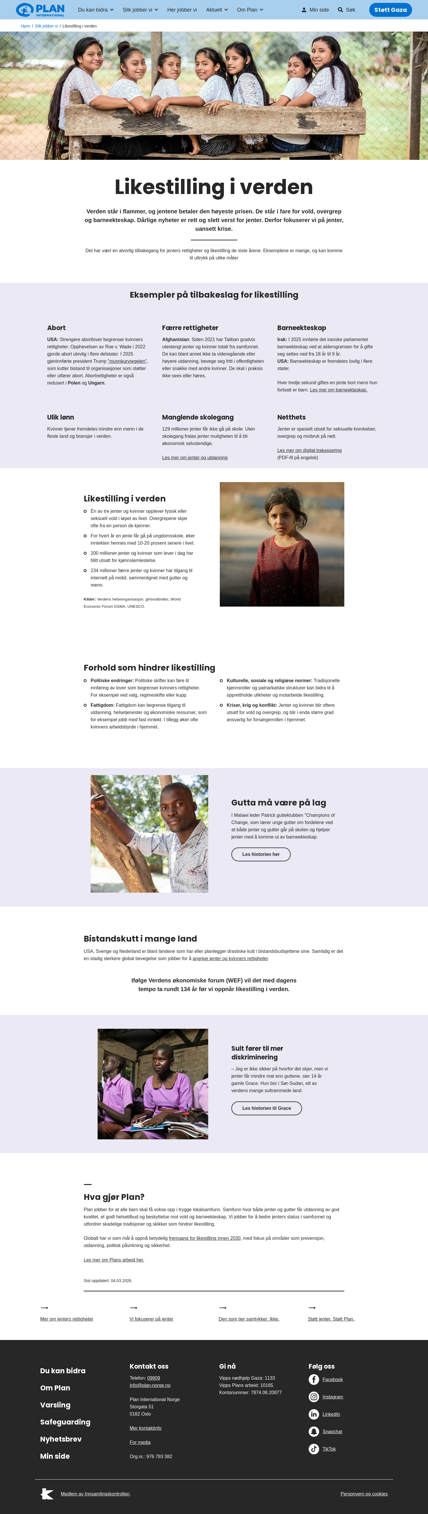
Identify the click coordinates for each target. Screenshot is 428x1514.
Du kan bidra (93, 10)
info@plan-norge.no (150, 1385)
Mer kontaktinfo (145, 1428)
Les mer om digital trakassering (309, 450)
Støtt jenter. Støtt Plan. (331, 1319)
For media (140, 1442)
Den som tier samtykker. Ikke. (249, 1319)
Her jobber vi (182, 10)
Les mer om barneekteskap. (338, 389)
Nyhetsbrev (61, 1439)
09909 (153, 1378)
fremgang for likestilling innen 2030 (204, 1238)
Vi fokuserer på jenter (151, 1319)
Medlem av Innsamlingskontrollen (95, 1493)
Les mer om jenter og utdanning (195, 457)
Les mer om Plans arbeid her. (114, 1259)
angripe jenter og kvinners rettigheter (230, 958)
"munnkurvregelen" (127, 361)
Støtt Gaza (390, 10)
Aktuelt (214, 10)
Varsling (55, 1405)
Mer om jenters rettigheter (66, 1319)
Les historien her (261, 854)
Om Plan (247, 10)
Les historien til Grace (266, 1108)
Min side (319, 10)
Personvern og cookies (364, 1493)
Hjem (25, 26)
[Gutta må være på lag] (149, 834)
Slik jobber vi (137, 10)
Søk (350, 10)
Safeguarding (65, 1422)
